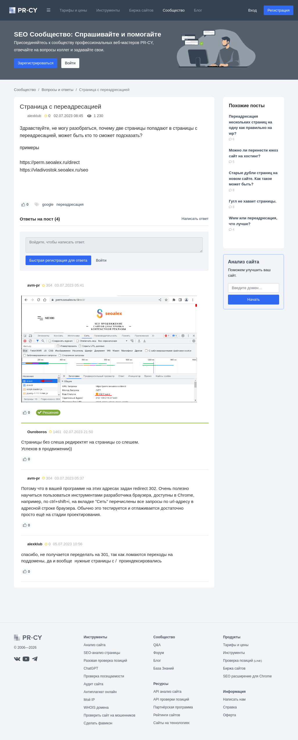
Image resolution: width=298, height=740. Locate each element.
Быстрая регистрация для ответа (58, 260)
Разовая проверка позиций (105, 661)
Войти (70, 63)
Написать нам (234, 699)
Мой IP (89, 700)
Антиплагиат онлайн (100, 692)
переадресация (69, 204)
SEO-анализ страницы (102, 653)
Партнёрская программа (173, 707)
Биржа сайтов (141, 10)
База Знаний (163, 668)
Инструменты (108, 10)
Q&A (157, 645)
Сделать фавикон (98, 723)
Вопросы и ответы (57, 90)
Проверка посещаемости (104, 676)
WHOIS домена (96, 708)
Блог (198, 10)
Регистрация (279, 10)
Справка (230, 707)
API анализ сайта (167, 692)
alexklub (34, 116)
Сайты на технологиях (171, 723)
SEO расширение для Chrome (247, 676)
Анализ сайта (243, 261)
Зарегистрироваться (35, 63)
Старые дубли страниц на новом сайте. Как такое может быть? (253, 178)
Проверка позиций (242, 661)
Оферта (229, 715)
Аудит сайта (93, 684)
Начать (253, 299)
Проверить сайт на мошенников (109, 715)
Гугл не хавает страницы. (253, 201)
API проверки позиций (171, 699)
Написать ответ (195, 218)
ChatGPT (91, 668)
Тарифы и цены (73, 10)
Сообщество (174, 10)
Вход (252, 10)
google (47, 204)
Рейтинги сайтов (166, 715)
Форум (158, 653)
